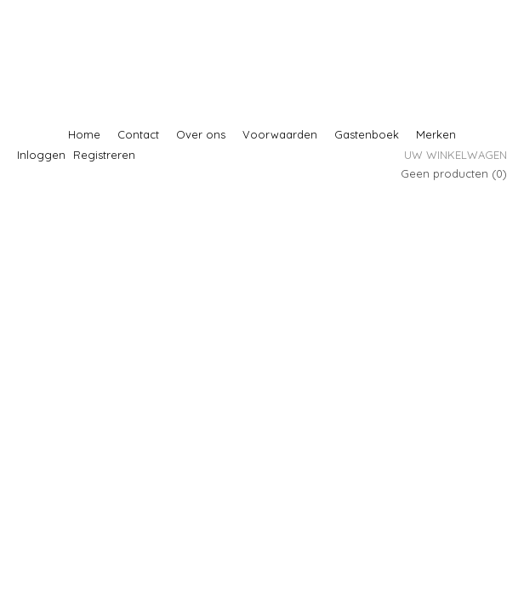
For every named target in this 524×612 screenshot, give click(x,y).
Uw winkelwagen (455, 155)
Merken (436, 134)
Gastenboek (366, 134)
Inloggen (41, 155)
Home (84, 134)
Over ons (200, 134)
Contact (138, 134)
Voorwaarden (279, 134)
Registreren (104, 155)
